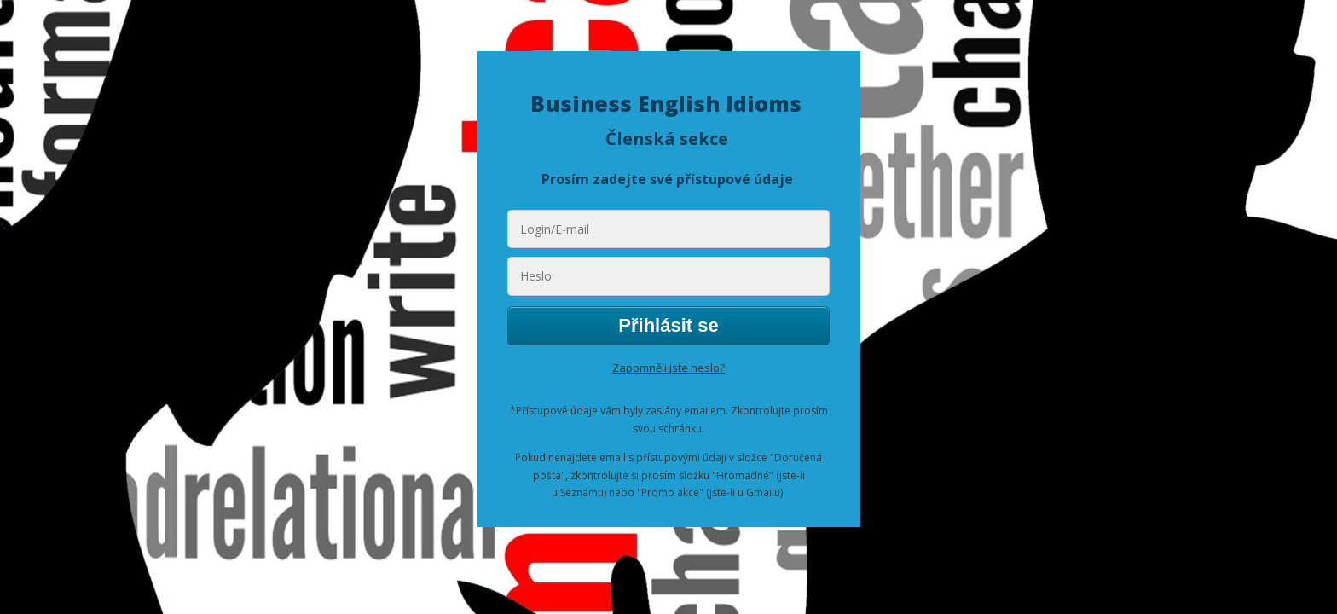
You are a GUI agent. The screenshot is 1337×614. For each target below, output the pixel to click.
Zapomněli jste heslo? (668, 367)
